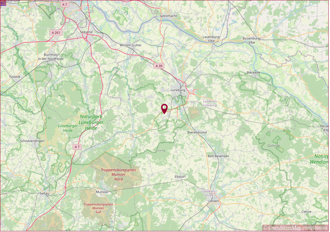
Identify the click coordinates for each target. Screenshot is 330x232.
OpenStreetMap (284, 227)
